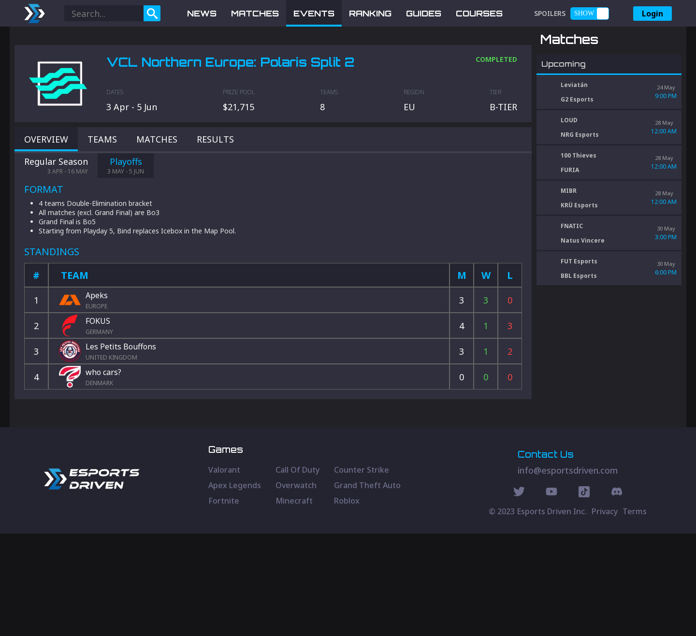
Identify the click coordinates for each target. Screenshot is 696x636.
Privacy (605, 613)
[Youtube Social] (551, 595)
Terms (635, 613)
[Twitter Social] (519, 595)
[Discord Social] (584, 595)
